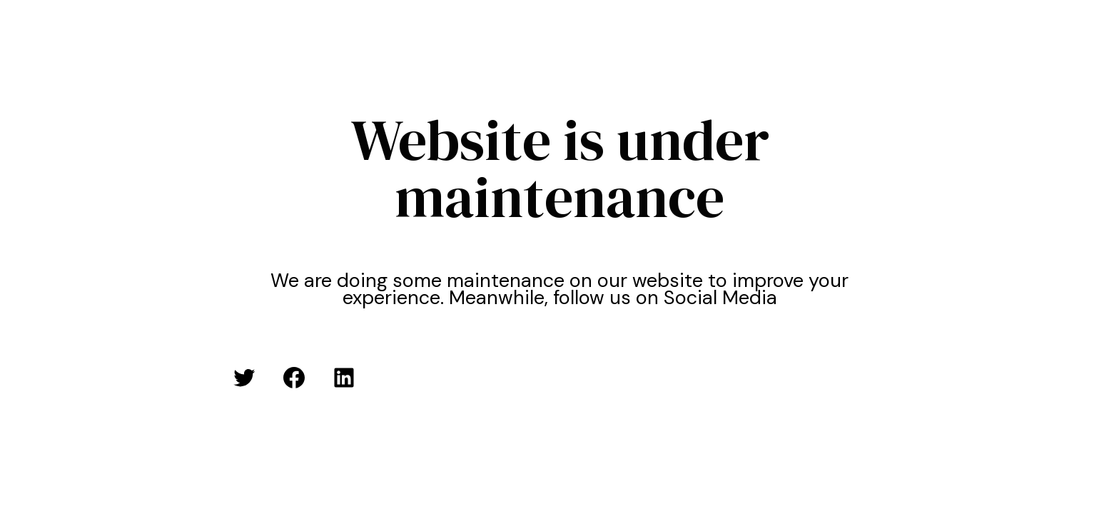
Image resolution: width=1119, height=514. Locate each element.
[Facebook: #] (294, 377)
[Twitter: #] (244, 377)
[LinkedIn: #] (344, 377)
